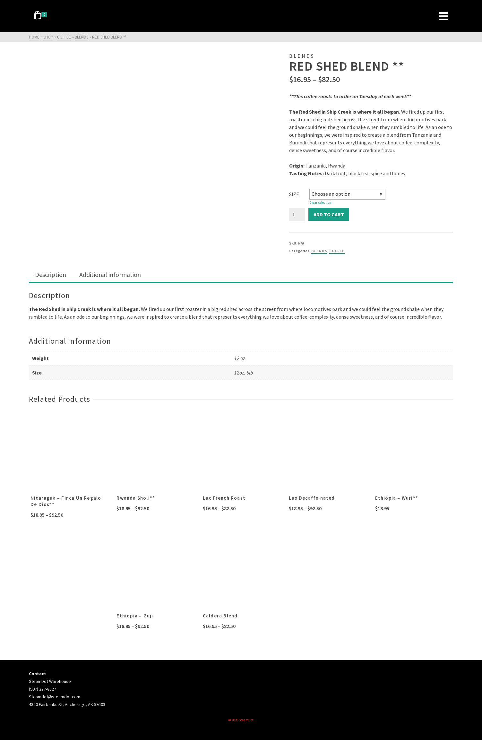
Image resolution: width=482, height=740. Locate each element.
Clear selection (320, 202)
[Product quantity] (297, 214)
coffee (337, 250)
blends (319, 250)
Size (294, 194)
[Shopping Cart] (41, 16)
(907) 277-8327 (42, 689)
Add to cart (329, 214)
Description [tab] (50, 275)
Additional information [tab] (110, 275)
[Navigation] (443, 16)
